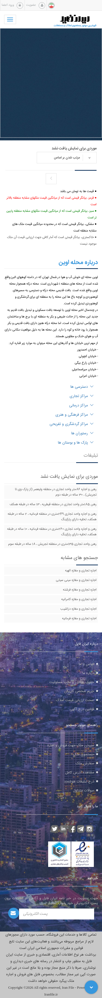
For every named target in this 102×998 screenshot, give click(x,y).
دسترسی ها (82, 387)
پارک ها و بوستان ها (76, 442)
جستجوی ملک (83, 754)
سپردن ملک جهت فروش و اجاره (70, 745)
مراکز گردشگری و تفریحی (72, 424)
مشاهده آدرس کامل (79, 773)
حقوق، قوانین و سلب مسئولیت (71, 682)
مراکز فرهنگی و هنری (74, 415)
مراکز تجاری (82, 396)
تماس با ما (86, 664)
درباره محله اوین (78, 262)
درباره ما (88, 673)
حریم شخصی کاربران (79, 691)
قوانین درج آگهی (82, 709)
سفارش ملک (85, 763)
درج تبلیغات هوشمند (79, 782)
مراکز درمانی (81, 405)
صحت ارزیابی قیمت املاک (75, 700)
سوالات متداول (83, 791)
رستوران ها (82, 433)
